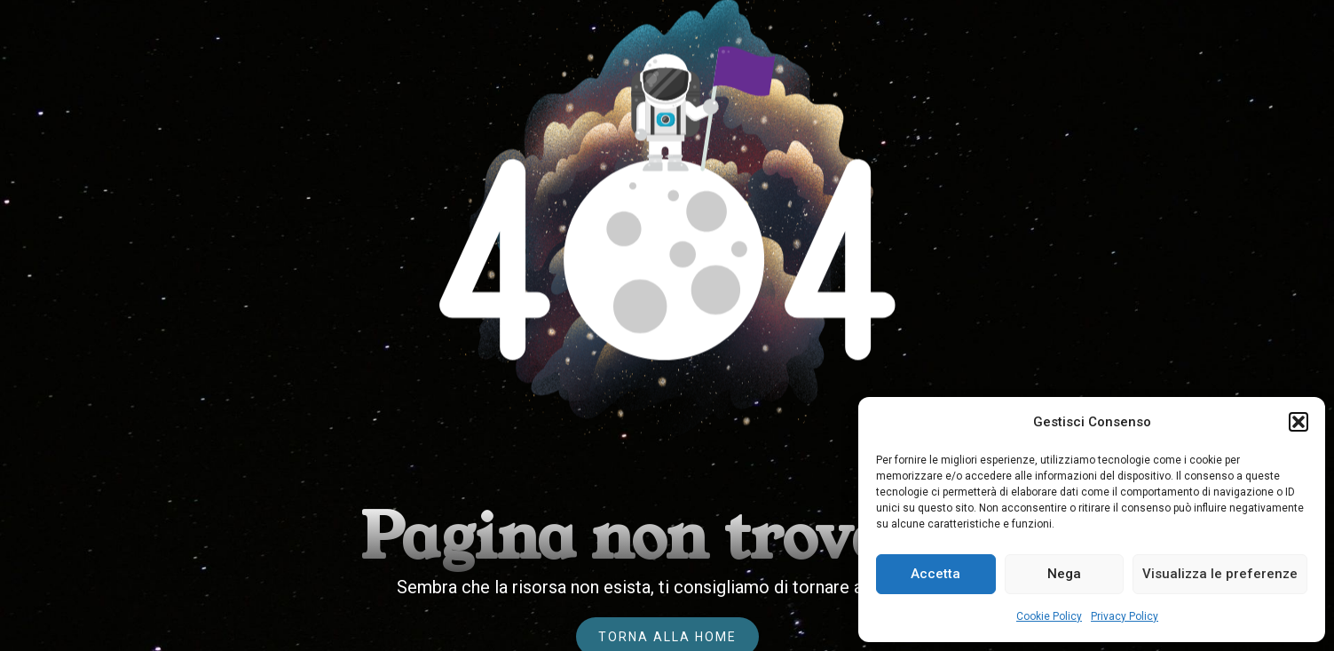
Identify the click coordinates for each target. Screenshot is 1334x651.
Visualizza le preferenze (1220, 574)
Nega (1064, 574)
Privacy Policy (1124, 616)
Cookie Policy (1049, 616)
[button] (1298, 422)
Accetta (935, 574)
